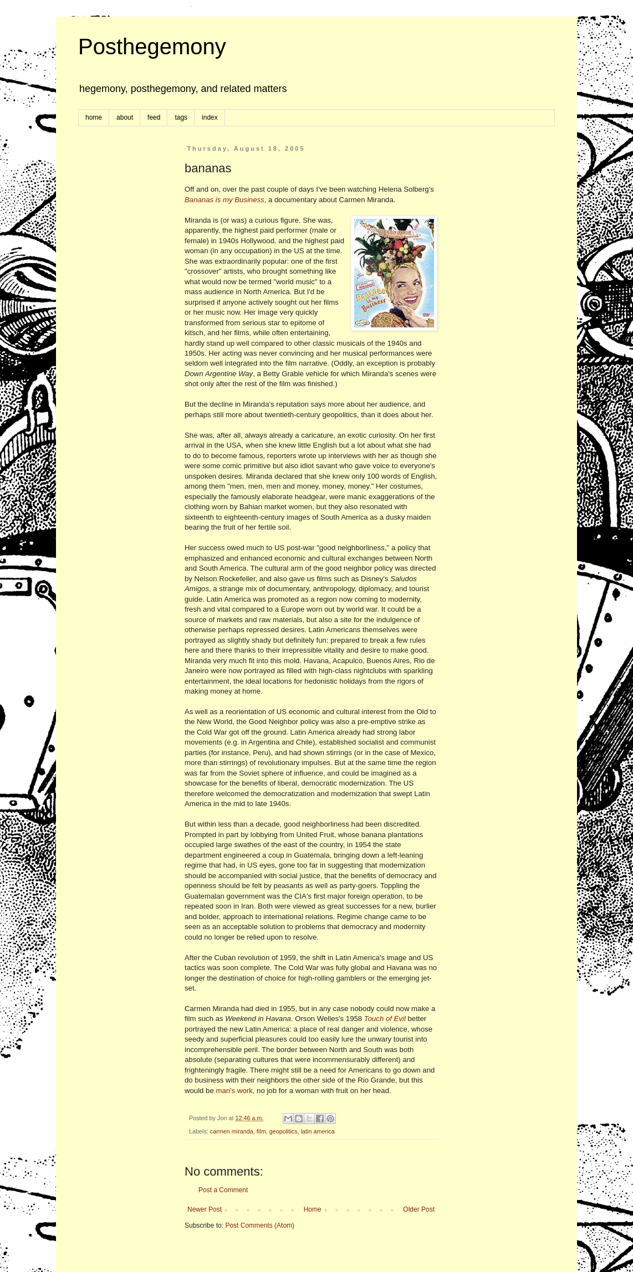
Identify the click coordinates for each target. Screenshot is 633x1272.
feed (153, 117)
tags (181, 117)
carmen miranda (231, 1131)
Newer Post (204, 1209)
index (210, 117)
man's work (234, 1090)
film (261, 1131)
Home (312, 1209)
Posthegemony (152, 46)
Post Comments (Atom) (259, 1225)
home (93, 117)
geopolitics (283, 1131)
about (124, 117)
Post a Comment (223, 1190)
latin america (318, 1131)
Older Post (419, 1209)
